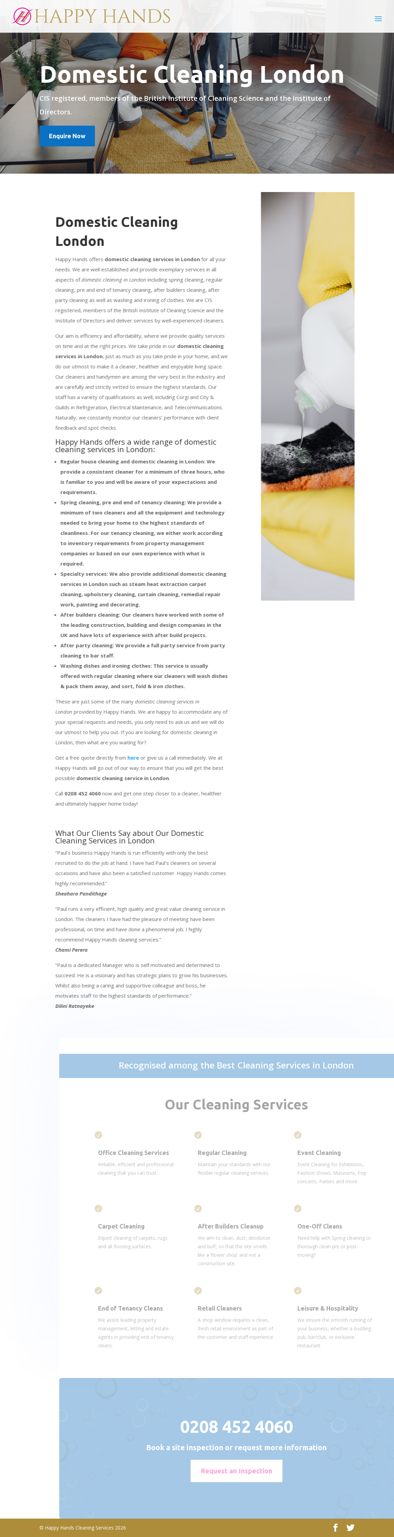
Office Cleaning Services (148, 1152)
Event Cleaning (334, 1152)
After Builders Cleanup (246, 1226)
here (130, 757)
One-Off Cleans (335, 1226)
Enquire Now (67, 135)
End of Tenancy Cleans (145, 1308)
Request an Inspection (251, 1471)
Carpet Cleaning (136, 1226)
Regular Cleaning (237, 1152)
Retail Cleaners (235, 1308)
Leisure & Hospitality (343, 1308)
